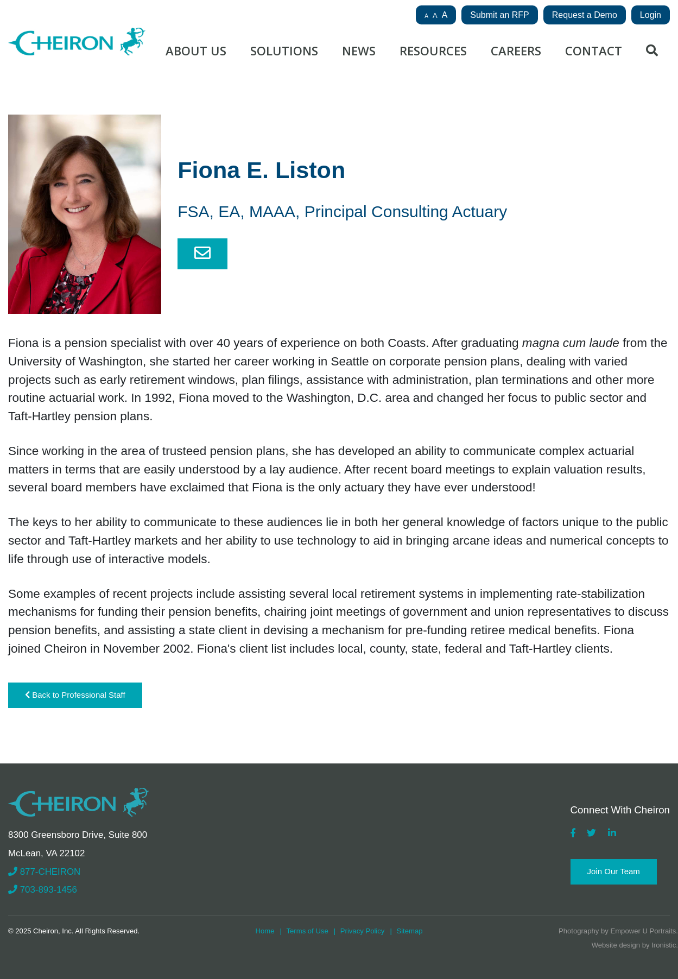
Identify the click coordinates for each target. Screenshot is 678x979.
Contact (593, 50)
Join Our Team (613, 871)
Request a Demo (584, 15)
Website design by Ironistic (634, 945)
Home (264, 931)
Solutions (284, 50)
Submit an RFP (499, 15)
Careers (516, 50)
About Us (196, 50)
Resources (433, 50)
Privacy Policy (362, 931)
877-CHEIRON (44, 872)
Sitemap (409, 931)
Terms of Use (307, 931)
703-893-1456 (42, 890)
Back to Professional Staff (75, 694)
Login (650, 15)
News (359, 50)
